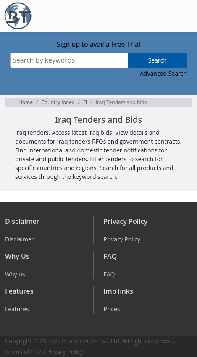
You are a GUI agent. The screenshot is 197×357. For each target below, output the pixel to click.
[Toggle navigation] (184, 16)
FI (85, 102)
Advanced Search (163, 73)
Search (157, 60)
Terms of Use (23, 352)
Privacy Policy (65, 352)
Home (25, 102)
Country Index (57, 102)
